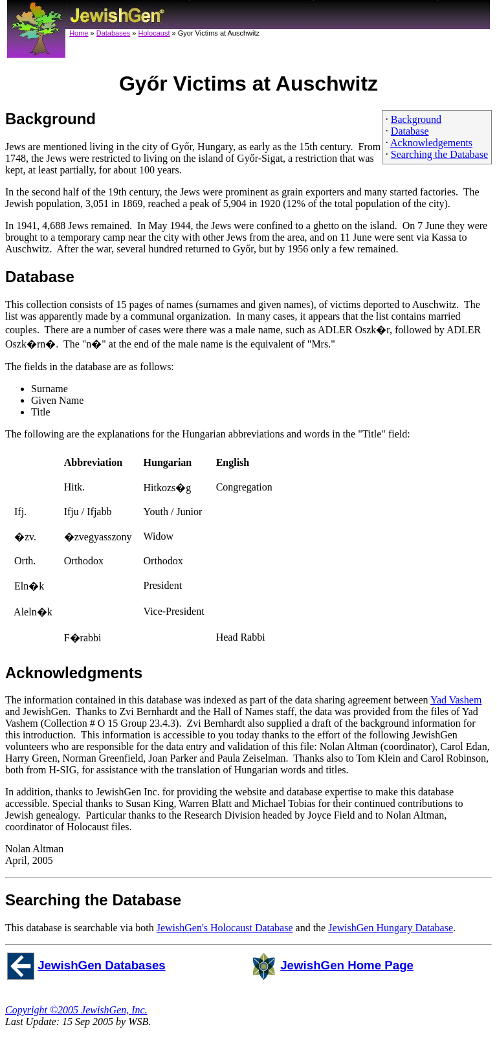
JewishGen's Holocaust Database (225, 927)
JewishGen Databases (102, 965)
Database (410, 131)
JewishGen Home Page (347, 965)
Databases (113, 33)
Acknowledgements (431, 142)
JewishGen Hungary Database (390, 927)
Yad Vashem (455, 699)
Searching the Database (439, 154)
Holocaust (154, 33)
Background (416, 119)
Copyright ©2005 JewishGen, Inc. (76, 1009)
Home (78, 33)
